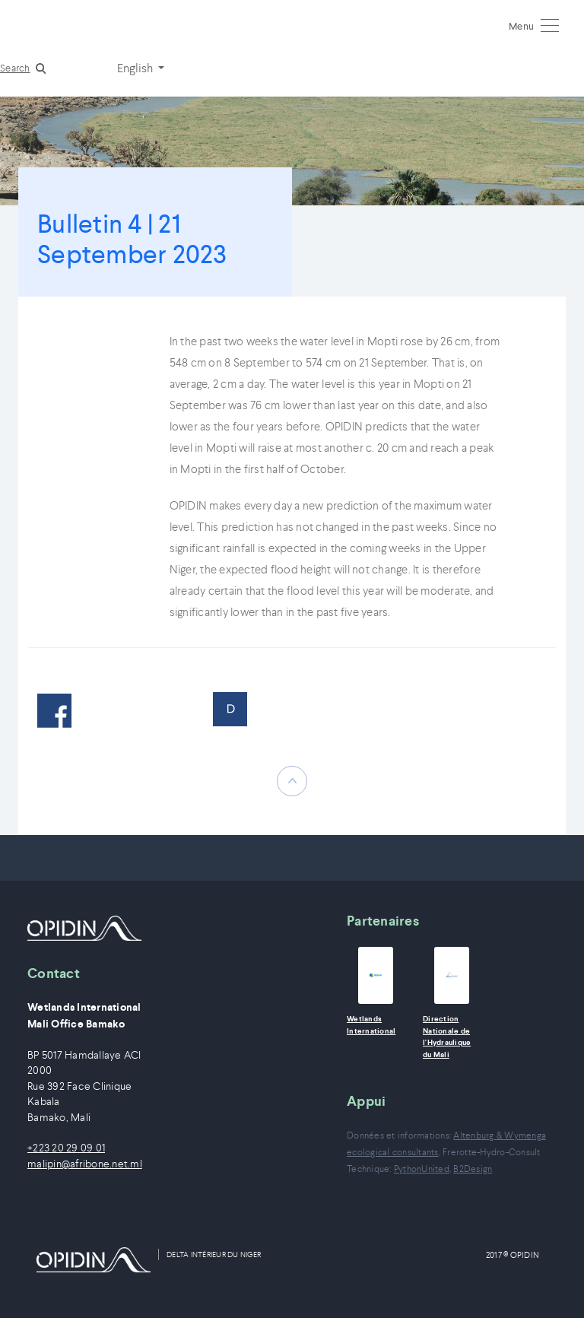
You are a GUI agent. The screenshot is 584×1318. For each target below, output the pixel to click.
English (136, 67)
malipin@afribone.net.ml (84, 1164)
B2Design (472, 1168)
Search (15, 68)
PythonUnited (421, 1168)
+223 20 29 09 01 (66, 1148)
